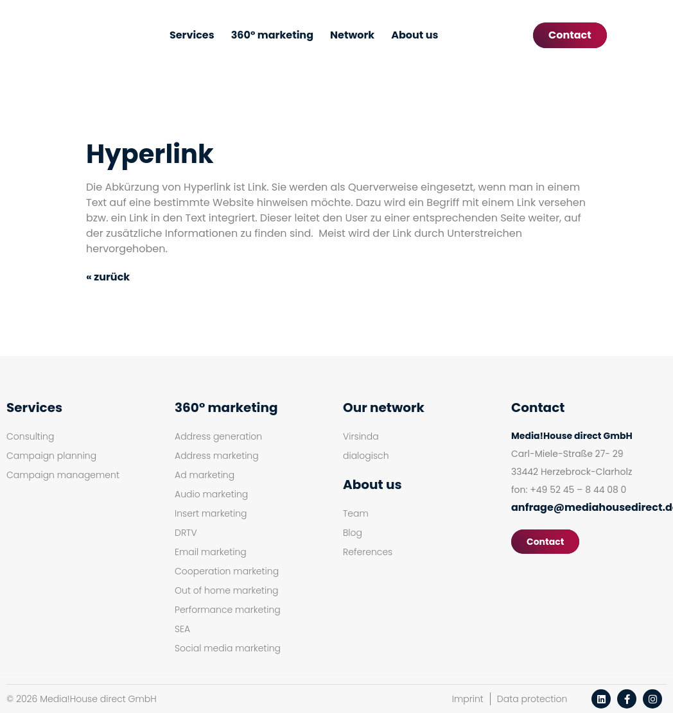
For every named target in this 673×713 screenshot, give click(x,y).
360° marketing (272, 35)
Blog (352, 532)
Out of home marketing (227, 590)
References (367, 551)
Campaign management (62, 474)
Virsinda (361, 436)
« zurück (108, 277)
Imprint (468, 698)
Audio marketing (211, 494)
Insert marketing (211, 513)
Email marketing (211, 551)
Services (192, 35)
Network (352, 35)
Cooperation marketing (227, 571)
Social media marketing (228, 648)
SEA (182, 629)
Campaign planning (51, 455)
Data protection (532, 698)
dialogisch (366, 455)
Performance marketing (228, 609)
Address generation (218, 436)
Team (356, 513)
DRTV (186, 532)
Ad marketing (204, 474)
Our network (383, 408)
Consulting (30, 436)
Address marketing (217, 455)
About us (414, 35)
